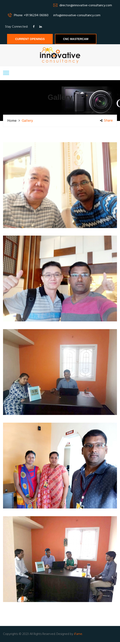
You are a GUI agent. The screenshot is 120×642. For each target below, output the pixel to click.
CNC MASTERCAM (75, 39)
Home (12, 121)
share (106, 120)
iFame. (78, 634)
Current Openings (30, 39)
